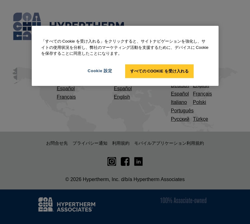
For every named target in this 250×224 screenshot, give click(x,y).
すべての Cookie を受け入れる (159, 70)
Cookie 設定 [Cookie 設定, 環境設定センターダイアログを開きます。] (100, 70)
